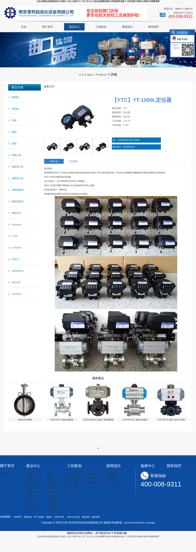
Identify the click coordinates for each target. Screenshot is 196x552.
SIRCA (31, 505)
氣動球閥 (86, 517)
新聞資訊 (127, 26)
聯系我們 (153, 26)
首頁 (23, 26)
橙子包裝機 (39, 517)
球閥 (29, 478)
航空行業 (72, 487)
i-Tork (30, 501)
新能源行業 (93, 473)
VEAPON (52, 510)
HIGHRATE (53, 505)
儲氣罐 (49, 517)
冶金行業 (72, 483)
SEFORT (32, 510)
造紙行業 (92, 478)
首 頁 (81, 75)
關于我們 (5, 473)
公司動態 (111, 483)
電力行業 (72, 473)
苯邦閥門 (18, 517)
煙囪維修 (28, 517)
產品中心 (74, 26)
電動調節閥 (33, 492)
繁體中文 (189, 9)
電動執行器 (53, 487)
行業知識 (111, 473)
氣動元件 (103, 75)
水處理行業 (73, 478)
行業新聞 (111, 478)
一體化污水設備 (73, 517)
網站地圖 (151, 523)
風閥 (29, 483)
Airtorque (52, 496)
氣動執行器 (33, 487)
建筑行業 (92, 483)
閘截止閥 (52, 483)
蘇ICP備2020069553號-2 (135, 523)
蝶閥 (49, 478)
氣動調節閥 (53, 492)
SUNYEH (52, 501)
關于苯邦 (47, 26)
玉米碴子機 (59, 517)
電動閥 (51, 473)
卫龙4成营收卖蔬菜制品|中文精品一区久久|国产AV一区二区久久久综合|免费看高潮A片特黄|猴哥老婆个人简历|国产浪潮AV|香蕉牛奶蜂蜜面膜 (98, 1)
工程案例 (101, 26)
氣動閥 (31, 473)
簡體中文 (179, 9)
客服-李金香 (182, 39)
